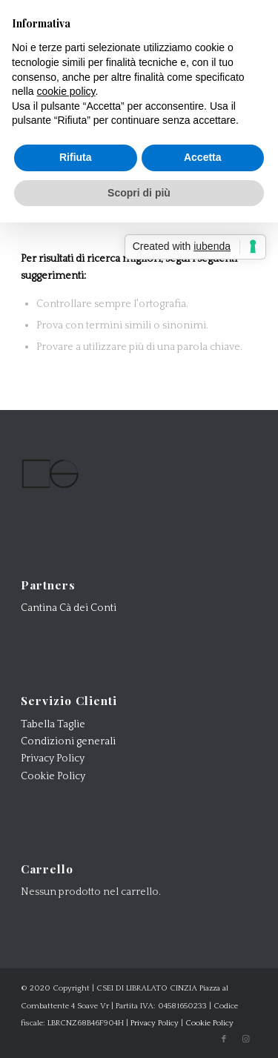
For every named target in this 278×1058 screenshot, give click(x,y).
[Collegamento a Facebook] (224, 1039)
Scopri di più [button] (139, 193)
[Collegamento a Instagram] (246, 1039)
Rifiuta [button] (75, 157)
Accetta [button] (203, 157)
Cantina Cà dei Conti (68, 608)
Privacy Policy (53, 758)
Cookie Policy (53, 776)
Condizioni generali (68, 741)
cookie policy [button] (65, 91)
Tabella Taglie (53, 724)
